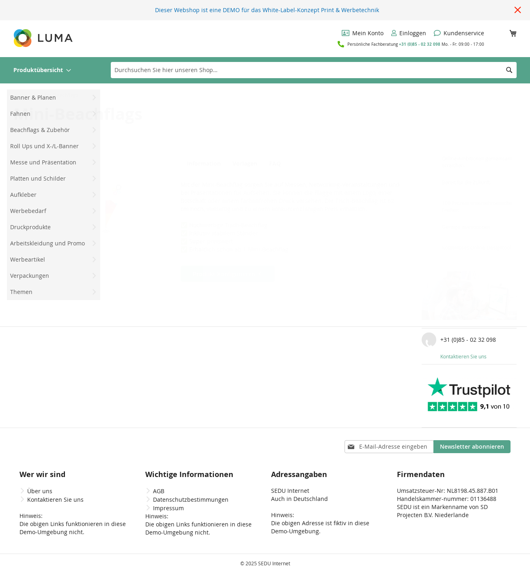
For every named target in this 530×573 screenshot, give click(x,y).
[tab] (204, 163)
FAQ (279, 163)
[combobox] (314, 70)
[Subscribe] (472, 446)
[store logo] (43, 38)
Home (20, 95)
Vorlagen (245, 163)
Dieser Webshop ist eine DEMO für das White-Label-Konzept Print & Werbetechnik (267, 10)
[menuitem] (42, 70)
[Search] (509, 70)
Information (202, 163)
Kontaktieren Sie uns (463, 356)
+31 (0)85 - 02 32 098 (419, 44)
